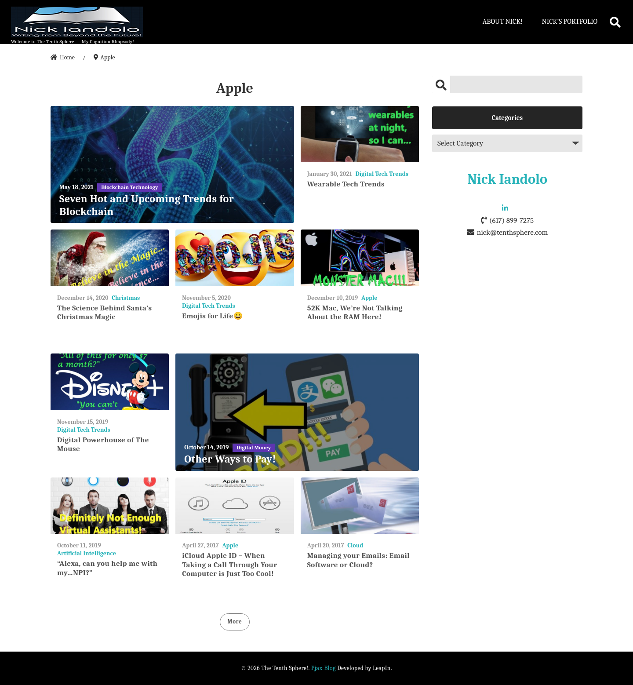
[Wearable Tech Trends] (360, 134)
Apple (369, 298)
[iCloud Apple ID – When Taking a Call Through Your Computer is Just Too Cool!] (234, 505)
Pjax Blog (323, 668)
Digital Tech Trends (381, 174)
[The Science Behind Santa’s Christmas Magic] (110, 258)
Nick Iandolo (507, 179)
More (235, 621)
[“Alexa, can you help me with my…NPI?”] (110, 505)
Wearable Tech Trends (346, 184)
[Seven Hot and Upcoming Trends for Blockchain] (172, 164)
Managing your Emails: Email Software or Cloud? (358, 559)
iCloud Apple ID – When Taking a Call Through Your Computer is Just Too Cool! (229, 564)
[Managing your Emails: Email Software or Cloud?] (360, 505)
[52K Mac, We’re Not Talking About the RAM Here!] (360, 258)
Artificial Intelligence (86, 553)
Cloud (355, 545)
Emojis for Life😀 (212, 316)
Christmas (126, 298)
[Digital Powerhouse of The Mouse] (110, 381)
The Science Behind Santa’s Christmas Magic (104, 312)
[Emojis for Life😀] (234, 258)
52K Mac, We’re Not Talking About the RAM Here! (355, 312)
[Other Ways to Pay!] (297, 412)
